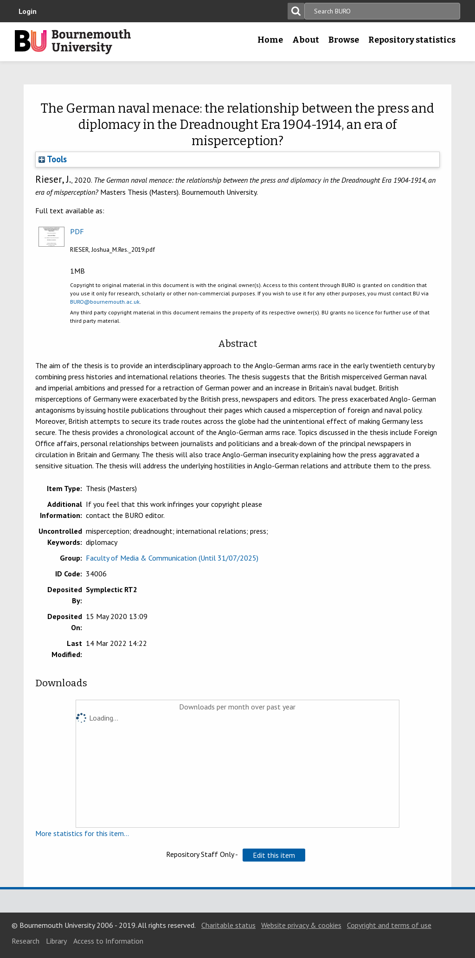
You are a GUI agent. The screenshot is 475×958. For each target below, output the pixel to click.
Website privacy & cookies (301, 925)
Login (28, 11)
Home (270, 40)
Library (56, 940)
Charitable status (228, 925)
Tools (53, 159)
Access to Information (108, 940)
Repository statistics (412, 40)
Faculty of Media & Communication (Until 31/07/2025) (172, 557)
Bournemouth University (73, 41)
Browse (343, 40)
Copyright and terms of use (389, 925)
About (305, 40)
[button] (274, 855)
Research (25, 940)
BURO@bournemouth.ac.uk (105, 301)
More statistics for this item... (82, 833)
